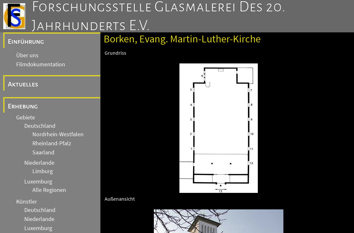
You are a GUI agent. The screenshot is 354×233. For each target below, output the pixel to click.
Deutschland (39, 125)
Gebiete (25, 117)
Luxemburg (38, 181)
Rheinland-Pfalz (51, 143)
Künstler (26, 201)
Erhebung (23, 106)
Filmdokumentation (40, 64)
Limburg (42, 171)
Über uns (27, 55)
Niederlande (39, 162)
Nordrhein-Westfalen (58, 134)
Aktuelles (23, 84)
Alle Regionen (49, 190)
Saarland (43, 152)
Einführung (26, 41)
